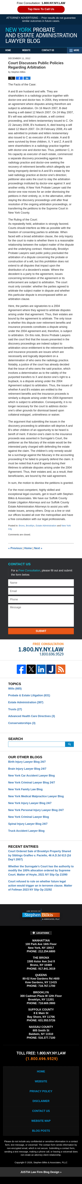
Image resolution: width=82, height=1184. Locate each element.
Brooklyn (30, 525)
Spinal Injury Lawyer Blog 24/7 (28, 824)
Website (28, 50)
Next (38, 548)
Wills (15, 688)
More (76, 50)
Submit (41, 631)
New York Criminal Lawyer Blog (29, 818)
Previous (15, 548)
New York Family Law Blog (25, 790)
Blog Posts (41, 1137)
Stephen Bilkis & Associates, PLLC (50, 1170)
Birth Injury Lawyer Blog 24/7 (27, 762)
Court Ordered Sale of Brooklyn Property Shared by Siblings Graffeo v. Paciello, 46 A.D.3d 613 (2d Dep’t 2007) (40, 856)
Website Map (41, 1127)
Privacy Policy (40, 1097)
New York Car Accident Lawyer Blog (32, 776)
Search (69, 744)
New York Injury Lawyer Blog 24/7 (30, 804)
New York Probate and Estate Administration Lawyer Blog (41, 35)
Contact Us (50, 50)
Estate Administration (46, 525)
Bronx (22, 525)
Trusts (15, 709)
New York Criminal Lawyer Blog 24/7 (32, 783)
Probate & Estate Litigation (29, 695)
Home (9, 50)
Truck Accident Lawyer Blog (26, 831)
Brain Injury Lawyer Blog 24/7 (27, 769)
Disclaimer (41, 1107)
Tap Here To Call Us (41, 9)
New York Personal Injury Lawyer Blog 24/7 (36, 811)
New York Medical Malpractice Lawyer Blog (36, 797)
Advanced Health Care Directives (32, 716)
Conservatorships (22, 723)
